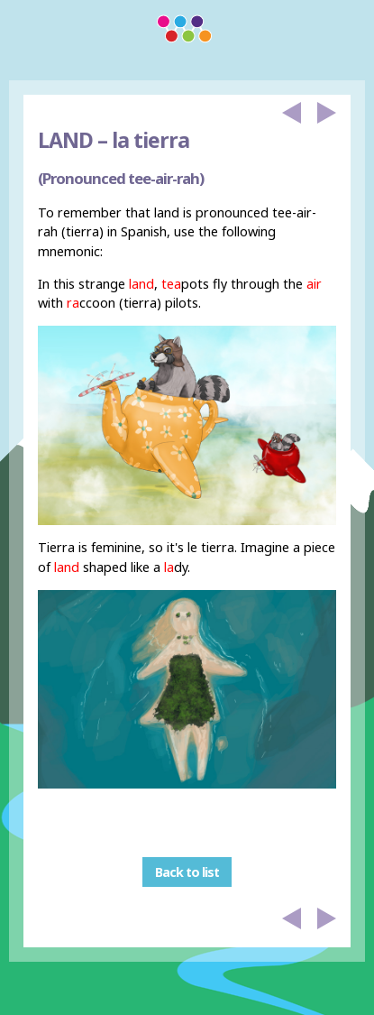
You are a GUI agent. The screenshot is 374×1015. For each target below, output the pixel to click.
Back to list (187, 872)
